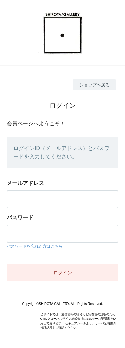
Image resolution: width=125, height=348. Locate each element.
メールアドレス (25, 183)
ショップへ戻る (94, 84)
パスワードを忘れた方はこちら (35, 246)
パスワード (20, 217)
